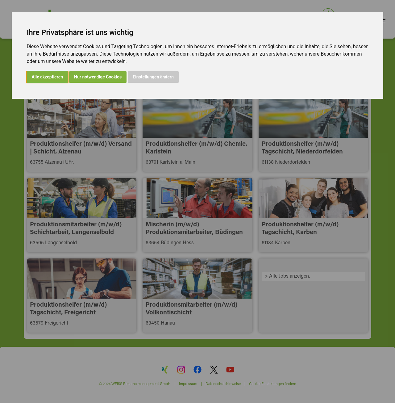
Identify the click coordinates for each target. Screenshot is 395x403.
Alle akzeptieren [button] (47, 76)
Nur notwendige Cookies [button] (98, 76)
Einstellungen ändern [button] (153, 76)
